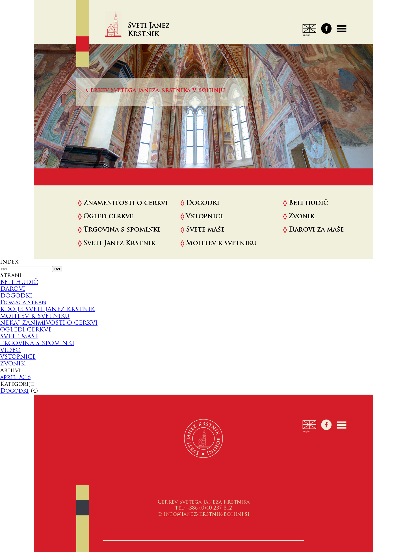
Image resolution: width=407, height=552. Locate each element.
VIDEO (10, 350)
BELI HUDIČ (19, 282)
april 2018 (15, 377)
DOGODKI (16, 296)
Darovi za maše (316, 230)
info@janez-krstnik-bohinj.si (206, 514)
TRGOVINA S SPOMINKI (37, 343)
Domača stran (23, 303)
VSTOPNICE (18, 357)
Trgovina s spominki (121, 230)
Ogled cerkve (108, 216)
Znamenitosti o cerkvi (125, 203)
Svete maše (205, 230)
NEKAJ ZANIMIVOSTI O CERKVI (49, 323)
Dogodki (202, 203)
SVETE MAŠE (19, 337)
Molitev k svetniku (221, 243)
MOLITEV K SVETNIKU (35, 316)
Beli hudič (308, 203)
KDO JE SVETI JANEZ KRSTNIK (47, 310)
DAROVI (12, 289)
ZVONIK (12, 364)
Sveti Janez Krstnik (119, 243)
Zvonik (301, 216)
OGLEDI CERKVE (26, 330)
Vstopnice (205, 216)
